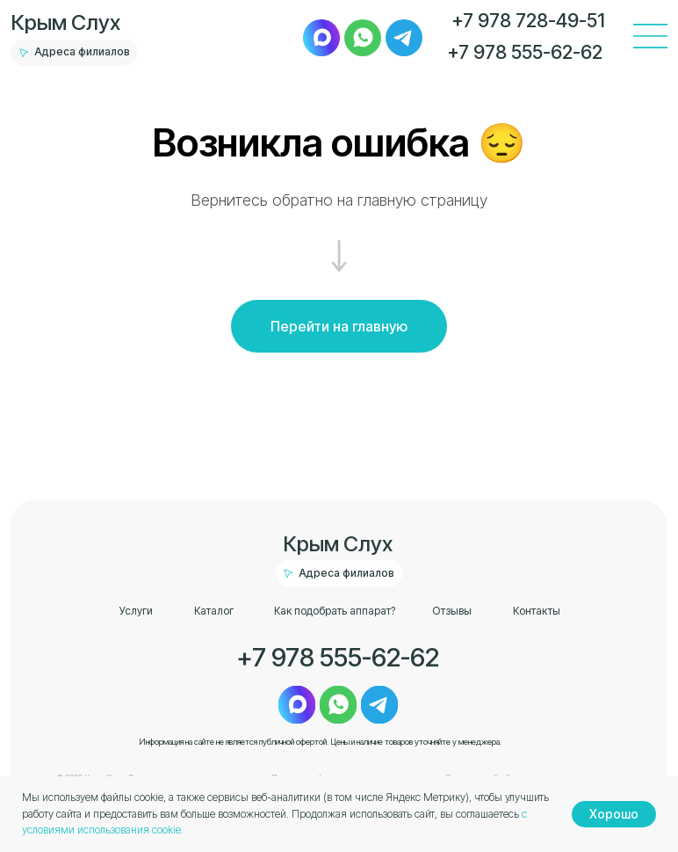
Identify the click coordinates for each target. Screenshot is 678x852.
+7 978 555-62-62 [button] (524, 51)
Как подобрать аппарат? (334, 610)
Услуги (136, 610)
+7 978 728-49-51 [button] (528, 20)
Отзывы (452, 610)
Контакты (536, 610)
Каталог (214, 610)
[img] (321, 37)
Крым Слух (65, 22)
